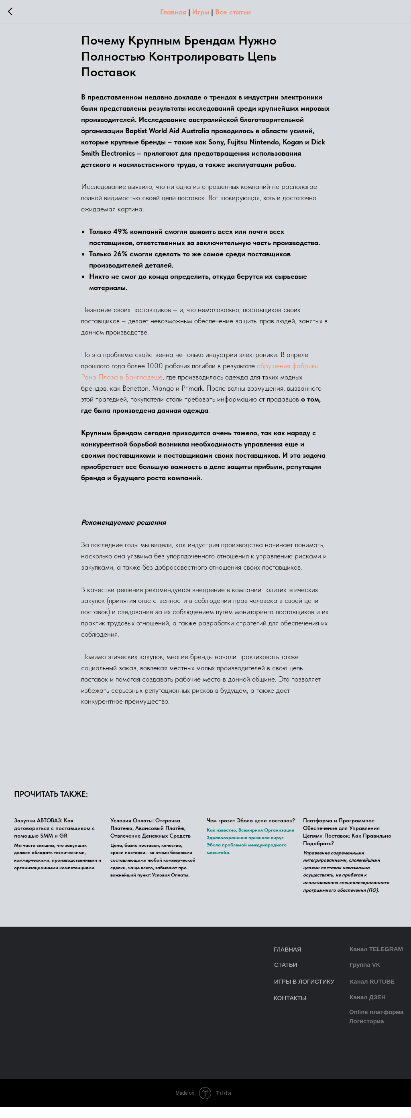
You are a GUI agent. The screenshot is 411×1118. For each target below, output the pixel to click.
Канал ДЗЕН (368, 1007)
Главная (173, 12)
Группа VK (365, 975)
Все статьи (233, 12)
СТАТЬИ (285, 975)
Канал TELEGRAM (376, 959)
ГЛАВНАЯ (287, 960)
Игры (200, 12)
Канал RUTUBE (372, 992)
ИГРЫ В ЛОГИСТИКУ (304, 992)
